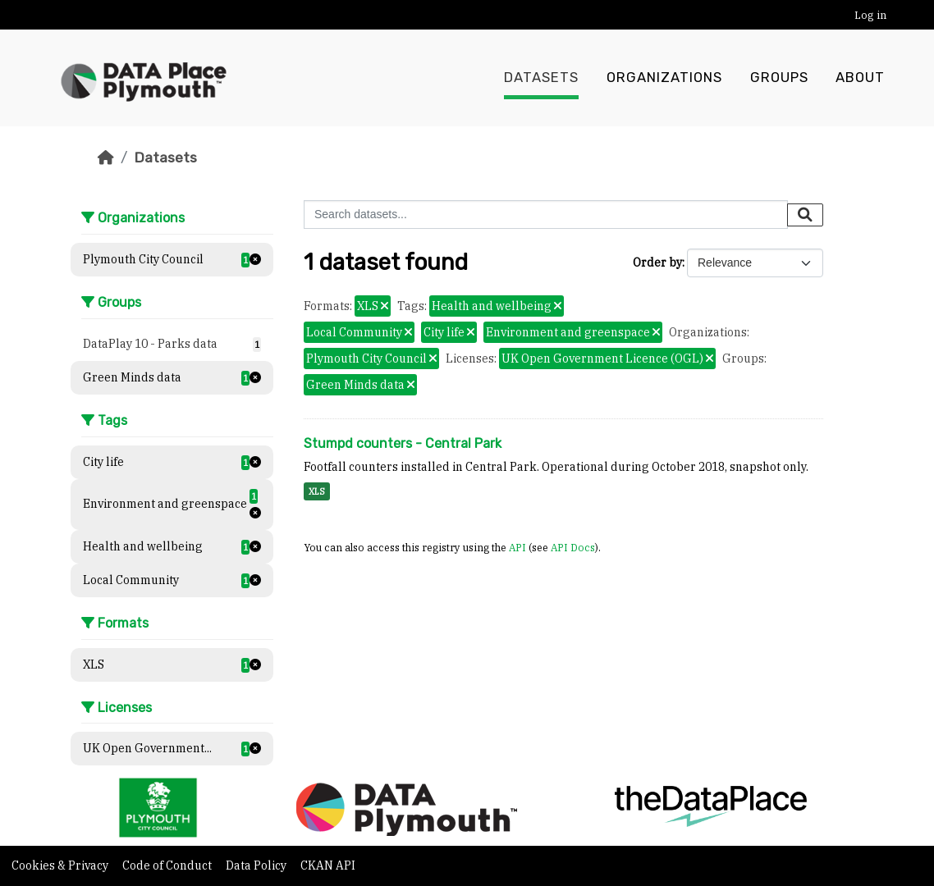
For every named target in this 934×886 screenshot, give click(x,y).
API (517, 547)
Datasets (541, 78)
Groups (779, 78)
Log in (870, 15)
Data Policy (257, 865)
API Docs (573, 547)
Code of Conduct (168, 865)
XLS (317, 491)
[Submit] (805, 214)
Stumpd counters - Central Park (402, 443)
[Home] (106, 157)
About (860, 78)
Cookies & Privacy (61, 865)
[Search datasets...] (546, 214)
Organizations (664, 78)
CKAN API (327, 865)
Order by (657, 262)
